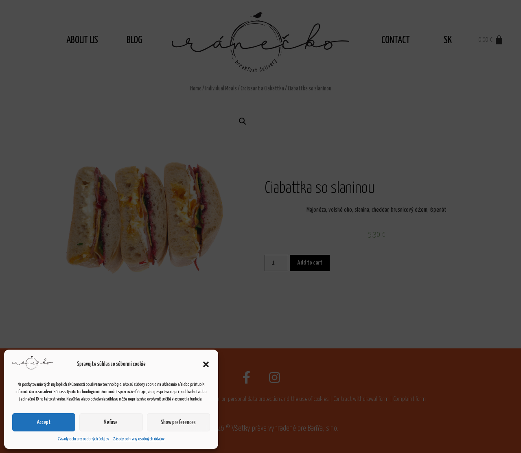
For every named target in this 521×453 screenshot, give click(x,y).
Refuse (111, 422)
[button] (206, 364)
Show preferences (178, 422)
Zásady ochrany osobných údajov (83, 439)
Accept (44, 422)
